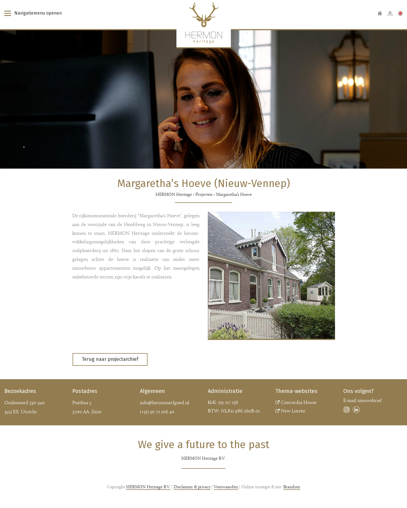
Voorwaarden (226, 487)
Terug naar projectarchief (110, 359)
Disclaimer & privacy (192, 487)
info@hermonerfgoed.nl (164, 403)
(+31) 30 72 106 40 (157, 412)
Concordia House (299, 402)
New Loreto (293, 411)
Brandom (291, 487)
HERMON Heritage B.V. (148, 487)
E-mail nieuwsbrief (362, 400)
